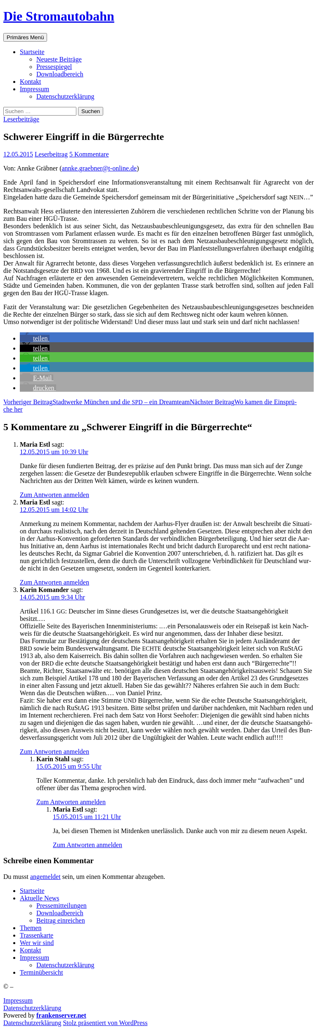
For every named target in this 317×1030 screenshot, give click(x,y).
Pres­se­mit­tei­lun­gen (61, 905)
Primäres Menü (25, 37)
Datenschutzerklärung (32, 1007)
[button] (35, 338)
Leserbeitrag (51, 154)
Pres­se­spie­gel (54, 66)
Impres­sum (34, 88)
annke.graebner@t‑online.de (99, 168)
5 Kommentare (89, 154)
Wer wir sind (37, 942)
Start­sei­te (32, 51)
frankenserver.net (61, 1015)
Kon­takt (30, 81)
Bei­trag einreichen (60, 920)
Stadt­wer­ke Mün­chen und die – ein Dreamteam (96, 401)
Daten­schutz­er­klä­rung (65, 96)
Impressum (18, 1000)
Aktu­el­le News (39, 898)
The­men (30, 927)
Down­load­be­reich (59, 74)
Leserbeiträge (21, 119)
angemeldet (45, 876)
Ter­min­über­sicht (41, 972)
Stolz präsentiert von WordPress (105, 1022)
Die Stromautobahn (58, 16)
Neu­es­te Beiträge (59, 59)
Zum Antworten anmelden (54, 494)
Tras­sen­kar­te (36, 935)
